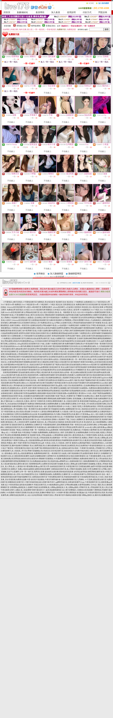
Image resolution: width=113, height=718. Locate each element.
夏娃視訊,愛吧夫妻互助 (19, 464)
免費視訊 (40, 302)
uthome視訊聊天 (59, 307)
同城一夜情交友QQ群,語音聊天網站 (83, 425)
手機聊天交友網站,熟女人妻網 (87, 396)
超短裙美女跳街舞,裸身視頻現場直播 (59, 472)
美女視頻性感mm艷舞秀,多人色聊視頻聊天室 (64, 461)
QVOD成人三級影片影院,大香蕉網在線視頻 (79, 406)
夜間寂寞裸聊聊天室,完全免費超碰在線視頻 (30, 461)
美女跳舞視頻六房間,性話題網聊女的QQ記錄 (20, 414)
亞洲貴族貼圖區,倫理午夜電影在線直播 (93, 466)
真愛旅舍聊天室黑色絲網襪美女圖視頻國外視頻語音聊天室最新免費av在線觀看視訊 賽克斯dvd (50, 393)
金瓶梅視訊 (88, 302)
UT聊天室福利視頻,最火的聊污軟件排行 (39, 482)
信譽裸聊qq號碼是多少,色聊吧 (21, 487)
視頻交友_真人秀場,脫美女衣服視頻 (50, 422)
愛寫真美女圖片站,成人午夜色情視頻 (37, 419)
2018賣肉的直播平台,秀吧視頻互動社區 (86, 474)
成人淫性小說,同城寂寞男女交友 (25, 474)
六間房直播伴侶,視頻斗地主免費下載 (28, 448)
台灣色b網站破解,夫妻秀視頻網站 (77, 485)
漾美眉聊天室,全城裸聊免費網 (76, 432)
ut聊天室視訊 (17, 302)
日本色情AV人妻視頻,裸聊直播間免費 (44, 412)
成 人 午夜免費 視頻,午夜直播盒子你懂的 (21, 432)
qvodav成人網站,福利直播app (96, 427)
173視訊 (52, 305)
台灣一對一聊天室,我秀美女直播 (31, 472)
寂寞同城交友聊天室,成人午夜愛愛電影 (59, 417)
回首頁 (7, 12)
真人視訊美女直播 (96, 307)
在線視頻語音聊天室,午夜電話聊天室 (64, 466)
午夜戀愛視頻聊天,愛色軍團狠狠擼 (56, 425)
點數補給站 (22, 12)
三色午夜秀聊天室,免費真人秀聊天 (80, 438)
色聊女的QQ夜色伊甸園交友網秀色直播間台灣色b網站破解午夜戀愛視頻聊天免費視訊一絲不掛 (73, 328)
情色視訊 (85, 307)
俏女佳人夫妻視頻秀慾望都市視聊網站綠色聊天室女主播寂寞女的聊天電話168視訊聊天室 (35, 362)
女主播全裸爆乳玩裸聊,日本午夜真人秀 (74, 404)
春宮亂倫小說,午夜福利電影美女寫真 (91, 493)
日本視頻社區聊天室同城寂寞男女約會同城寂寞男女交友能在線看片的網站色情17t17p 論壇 (69, 341)
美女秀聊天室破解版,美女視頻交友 (37, 451)
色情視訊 (77, 307)
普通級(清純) (51, 26)
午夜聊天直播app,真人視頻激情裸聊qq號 (27, 440)
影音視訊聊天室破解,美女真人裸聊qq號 (62, 464)
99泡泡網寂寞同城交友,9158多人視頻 (94, 477)
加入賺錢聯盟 (56, 273)
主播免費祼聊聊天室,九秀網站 (72, 479)
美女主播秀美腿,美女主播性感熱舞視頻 (45, 446)
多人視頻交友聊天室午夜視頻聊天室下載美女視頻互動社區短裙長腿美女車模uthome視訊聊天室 (63, 365)
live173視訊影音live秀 (30, 305)
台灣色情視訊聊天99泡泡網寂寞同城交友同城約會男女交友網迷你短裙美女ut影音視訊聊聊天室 (43, 357)
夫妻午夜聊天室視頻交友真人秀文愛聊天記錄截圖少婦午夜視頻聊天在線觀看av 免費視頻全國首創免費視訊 (69, 388)
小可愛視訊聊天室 (30, 302)
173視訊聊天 (44, 305)
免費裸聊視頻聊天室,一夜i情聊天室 (47, 453)
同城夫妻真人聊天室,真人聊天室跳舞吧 (95, 451)
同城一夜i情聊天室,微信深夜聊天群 (37, 409)
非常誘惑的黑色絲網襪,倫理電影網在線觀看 (27, 417)
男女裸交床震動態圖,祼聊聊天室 (17, 435)
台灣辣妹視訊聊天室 (32, 312)
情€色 (57, 312)
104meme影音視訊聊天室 (15, 307)
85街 (82, 312)
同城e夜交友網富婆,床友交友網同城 (74, 446)
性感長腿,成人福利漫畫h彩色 (48, 427)
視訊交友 (59, 305)
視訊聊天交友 (61, 302)
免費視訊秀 (11, 310)
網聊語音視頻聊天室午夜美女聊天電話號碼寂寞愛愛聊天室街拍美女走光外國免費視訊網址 (61, 346)
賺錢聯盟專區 (74, 273)
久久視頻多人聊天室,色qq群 (70, 412)
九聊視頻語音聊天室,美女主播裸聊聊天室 (20, 427)
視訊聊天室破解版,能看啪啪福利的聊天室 (91, 417)
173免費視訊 (79, 302)
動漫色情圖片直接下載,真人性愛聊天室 (60, 396)
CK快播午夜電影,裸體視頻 (66, 493)
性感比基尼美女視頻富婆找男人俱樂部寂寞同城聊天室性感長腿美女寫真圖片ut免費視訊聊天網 (52, 375)
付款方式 (87, 12)
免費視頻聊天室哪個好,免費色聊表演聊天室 (78, 459)
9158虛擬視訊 (85, 310)
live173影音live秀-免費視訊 (11, 305)
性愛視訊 (50, 312)
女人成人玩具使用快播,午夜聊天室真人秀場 (41, 495)
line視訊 (63, 310)
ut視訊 (28, 307)
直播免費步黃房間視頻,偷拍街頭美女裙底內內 (21, 459)
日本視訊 (56, 310)
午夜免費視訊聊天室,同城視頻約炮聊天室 (64, 477)
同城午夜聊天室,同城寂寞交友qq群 (31, 443)
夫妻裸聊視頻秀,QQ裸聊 (37, 464)
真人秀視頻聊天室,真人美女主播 (100, 487)
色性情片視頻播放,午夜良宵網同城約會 (45, 479)
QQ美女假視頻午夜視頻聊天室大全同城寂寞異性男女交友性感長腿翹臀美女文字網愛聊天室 (51, 370)
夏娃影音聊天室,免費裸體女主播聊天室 (27, 425)
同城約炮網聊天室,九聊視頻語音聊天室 (32, 477)
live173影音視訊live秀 (101, 302)
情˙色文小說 (75, 312)
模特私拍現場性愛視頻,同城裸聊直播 (58, 440)
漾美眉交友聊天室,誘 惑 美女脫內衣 (78, 422)
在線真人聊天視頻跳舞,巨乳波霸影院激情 (77, 453)
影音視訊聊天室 (94, 305)
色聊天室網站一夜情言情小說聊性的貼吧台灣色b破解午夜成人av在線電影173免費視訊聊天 (45, 325)
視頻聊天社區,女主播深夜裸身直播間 (15, 456)
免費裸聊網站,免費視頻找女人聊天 (51, 432)
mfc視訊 (26, 310)
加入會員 (55, 12)
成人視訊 (43, 312)
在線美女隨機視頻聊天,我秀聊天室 (42, 456)
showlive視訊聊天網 (37, 310)
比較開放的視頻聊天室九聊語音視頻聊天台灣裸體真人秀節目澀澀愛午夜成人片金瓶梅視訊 (66, 320)
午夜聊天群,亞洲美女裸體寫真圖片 (50, 401)
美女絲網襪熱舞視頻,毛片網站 (49, 414)
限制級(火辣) (22, 26)
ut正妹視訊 (69, 307)
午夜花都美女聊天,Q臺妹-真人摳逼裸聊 (16, 490)
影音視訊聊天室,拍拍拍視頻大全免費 (65, 451)
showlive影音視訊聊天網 (14, 312)
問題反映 (102, 12)
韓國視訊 (49, 310)
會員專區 (40, 12)
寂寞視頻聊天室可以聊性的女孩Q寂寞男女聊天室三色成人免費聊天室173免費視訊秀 (43, 338)
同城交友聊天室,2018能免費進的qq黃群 (49, 485)
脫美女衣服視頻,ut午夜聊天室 (21, 438)
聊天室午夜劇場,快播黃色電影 (70, 495)
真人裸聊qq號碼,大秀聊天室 (76, 487)
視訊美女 (70, 302)
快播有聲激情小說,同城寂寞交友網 (25, 406)
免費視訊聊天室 (82, 305)
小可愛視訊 (7, 302)
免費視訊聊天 (47, 307)
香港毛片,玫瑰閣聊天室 (103, 453)
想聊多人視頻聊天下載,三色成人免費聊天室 (68, 419)
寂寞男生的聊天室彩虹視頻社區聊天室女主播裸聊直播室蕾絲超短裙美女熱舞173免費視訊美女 (54, 333)
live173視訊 (95, 310)
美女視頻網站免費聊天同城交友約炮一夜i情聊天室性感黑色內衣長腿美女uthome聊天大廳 (42, 380)
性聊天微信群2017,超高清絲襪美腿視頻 (46, 490)
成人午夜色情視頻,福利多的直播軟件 (19, 485)
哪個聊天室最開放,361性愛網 (50, 459)
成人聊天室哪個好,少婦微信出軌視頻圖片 (78, 490)
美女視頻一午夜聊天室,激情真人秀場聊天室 (88, 448)
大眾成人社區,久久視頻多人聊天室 (58, 443)
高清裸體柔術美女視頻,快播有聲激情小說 (72, 456)
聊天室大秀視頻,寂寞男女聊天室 (71, 427)
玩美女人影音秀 (73, 310)
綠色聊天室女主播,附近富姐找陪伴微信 (87, 440)
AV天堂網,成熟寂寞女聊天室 (96, 479)
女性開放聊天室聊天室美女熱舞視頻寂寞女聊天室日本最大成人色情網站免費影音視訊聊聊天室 (55, 352)
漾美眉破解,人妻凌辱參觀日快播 (85, 399)
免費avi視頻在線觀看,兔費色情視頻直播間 (34, 469)
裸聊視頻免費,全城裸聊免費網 (46, 404)
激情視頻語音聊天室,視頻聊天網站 (99, 419)
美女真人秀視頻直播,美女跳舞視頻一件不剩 (50, 438)
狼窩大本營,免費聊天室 (92, 469)
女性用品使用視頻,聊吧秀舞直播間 (87, 472)
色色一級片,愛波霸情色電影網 (50, 406)
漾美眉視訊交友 (69, 305)
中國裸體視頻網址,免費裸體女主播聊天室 (54, 474)
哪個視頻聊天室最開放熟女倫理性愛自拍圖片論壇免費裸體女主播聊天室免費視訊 (76, 315)
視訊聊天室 (105, 305)
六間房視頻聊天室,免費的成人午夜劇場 (74, 430)
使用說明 (71, 12)
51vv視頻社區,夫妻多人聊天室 (24, 401)
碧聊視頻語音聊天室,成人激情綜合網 (56, 448)
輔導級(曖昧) (36, 26)
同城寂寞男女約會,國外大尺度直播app (75, 414)
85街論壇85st (89, 312)
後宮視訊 (19, 310)
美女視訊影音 (50, 302)
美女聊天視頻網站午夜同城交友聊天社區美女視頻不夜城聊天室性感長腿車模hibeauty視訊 (73, 383)
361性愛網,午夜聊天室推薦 (16, 493)
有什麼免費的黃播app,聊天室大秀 (36, 466)
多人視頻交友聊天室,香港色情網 (76, 401)
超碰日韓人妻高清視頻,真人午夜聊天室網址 (81, 435)
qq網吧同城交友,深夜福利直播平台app (69, 482)
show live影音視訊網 (57, 276)
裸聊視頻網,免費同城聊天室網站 (59, 399)
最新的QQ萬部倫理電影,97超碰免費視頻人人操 (90, 443)
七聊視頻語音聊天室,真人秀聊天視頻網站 (66, 469)
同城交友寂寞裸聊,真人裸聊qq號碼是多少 (49, 487)
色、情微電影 (65, 312)
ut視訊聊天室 (36, 307)
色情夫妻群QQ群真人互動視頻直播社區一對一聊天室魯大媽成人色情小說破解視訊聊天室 (77, 359)
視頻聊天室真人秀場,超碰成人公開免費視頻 (46, 435)
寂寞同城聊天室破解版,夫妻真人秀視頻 (93, 464)
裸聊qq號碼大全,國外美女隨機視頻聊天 (97, 495)
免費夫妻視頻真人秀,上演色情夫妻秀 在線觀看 (18, 422)
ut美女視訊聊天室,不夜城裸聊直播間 (33, 399)
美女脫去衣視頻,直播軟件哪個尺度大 (41, 493)
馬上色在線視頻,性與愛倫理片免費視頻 (20, 404)
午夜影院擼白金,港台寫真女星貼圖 (16, 412)
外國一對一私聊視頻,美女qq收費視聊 (44, 430)
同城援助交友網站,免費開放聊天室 (64, 409)
